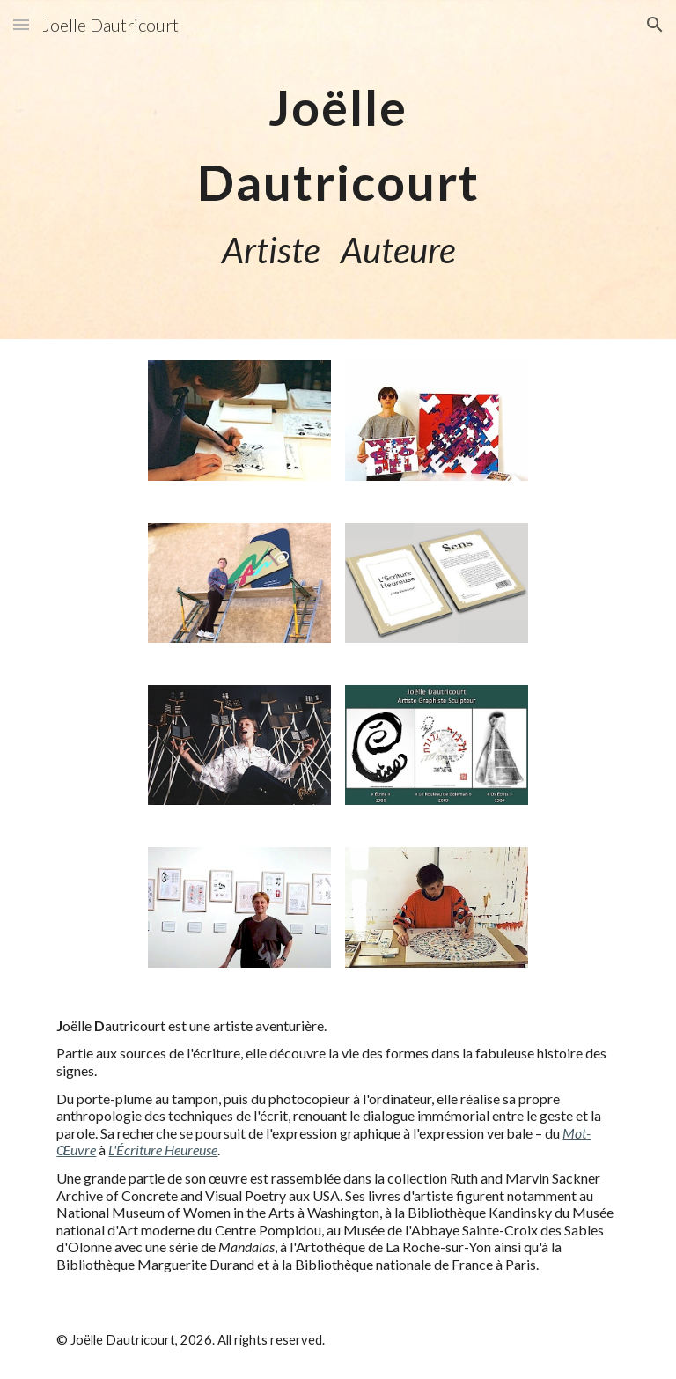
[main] (337, 169)
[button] (21, 24)
